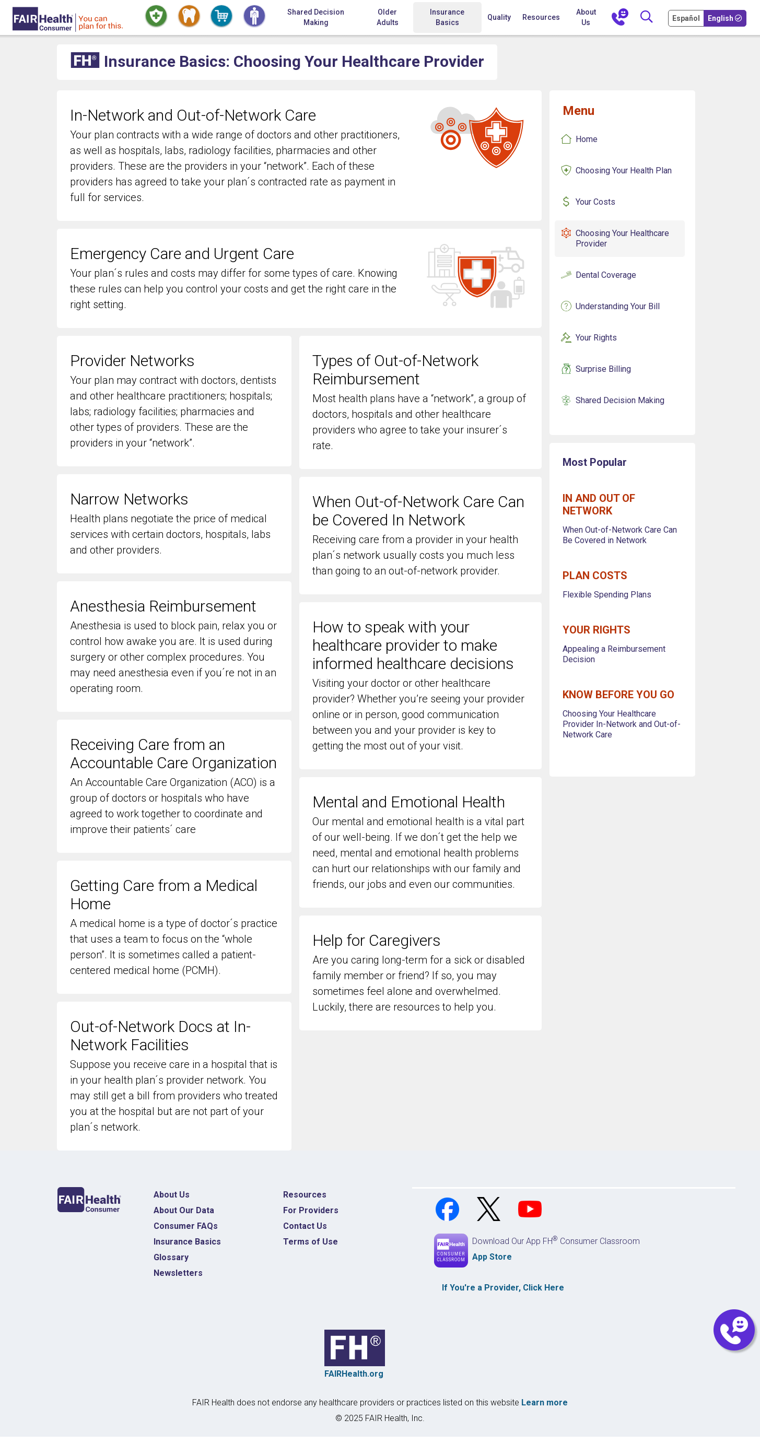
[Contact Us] (620, 17)
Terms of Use (310, 1242)
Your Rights (596, 338)
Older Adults (388, 17)
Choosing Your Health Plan (624, 170)
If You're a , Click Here (503, 1288)
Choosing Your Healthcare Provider (622, 238)
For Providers (310, 1210)
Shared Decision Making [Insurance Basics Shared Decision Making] (620, 400)
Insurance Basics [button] (447, 17)
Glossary (171, 1257)
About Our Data (184, 1210)
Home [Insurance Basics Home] (587, 139)
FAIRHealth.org (353, 1374)
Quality (499, 17)
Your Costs (595, 202)
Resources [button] (541, 17)
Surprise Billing (603, 369)
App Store (492, 1257)
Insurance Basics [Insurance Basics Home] (187, 1242)
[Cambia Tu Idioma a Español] (687, 18)
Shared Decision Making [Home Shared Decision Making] (315, 17)
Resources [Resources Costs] (304, 1195)
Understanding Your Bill (618, 306)
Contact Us (305, 1226)
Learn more (544, 1402)
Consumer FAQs (186, 1226)
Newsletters (178, 1273)
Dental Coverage (606, 275)
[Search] (646, 17)
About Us (586, 17)
